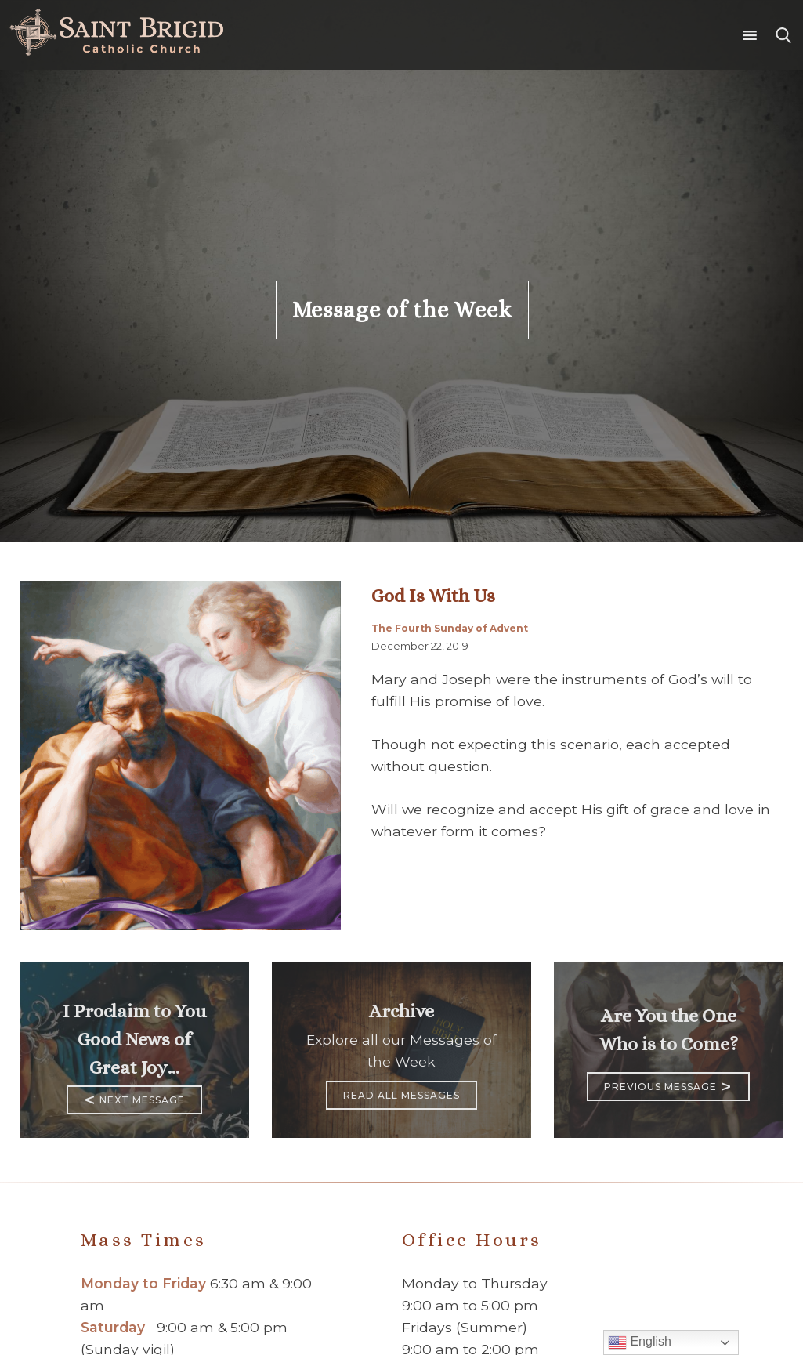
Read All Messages (401, 1095)
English (639, 1342)
